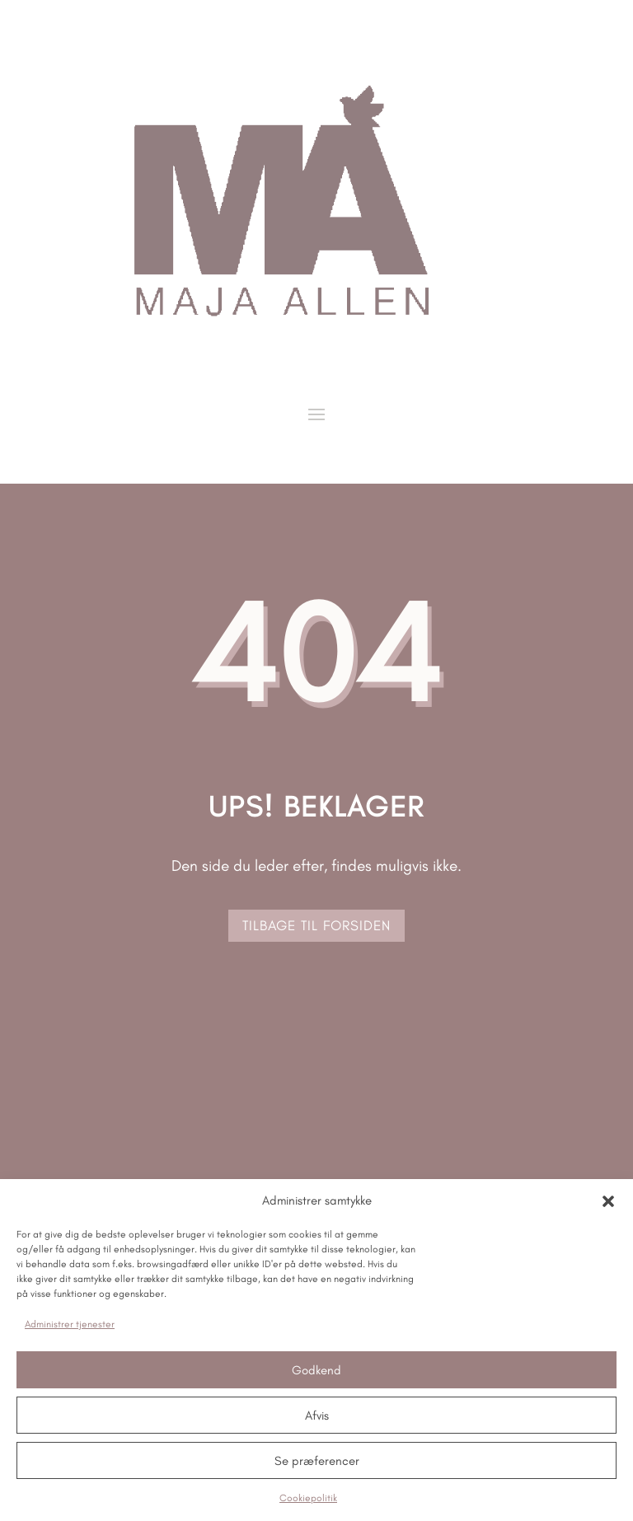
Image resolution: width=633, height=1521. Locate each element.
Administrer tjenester (70, 1324)
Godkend (316, 1370)
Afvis (317, 1415)
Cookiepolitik (308, 1498)
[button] (608, 1201)
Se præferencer (316, 1460)
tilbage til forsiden (316, 925)
